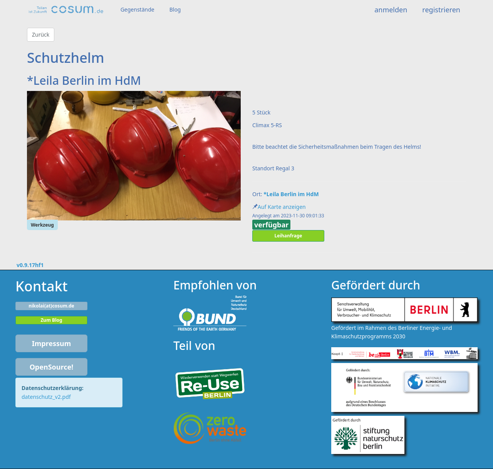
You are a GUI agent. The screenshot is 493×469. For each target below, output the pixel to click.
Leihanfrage (288, 235)
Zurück (40, 34)
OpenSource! (52, 367)
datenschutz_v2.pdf (46, 396)
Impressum (51, 343)
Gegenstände (137, 9)
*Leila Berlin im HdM (291, 194)
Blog (175, 9)
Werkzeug (42, 225)
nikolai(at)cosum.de (51, 306)
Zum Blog (51, 320)
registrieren (441, 9)
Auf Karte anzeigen (282, 206)
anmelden (390, 9)
